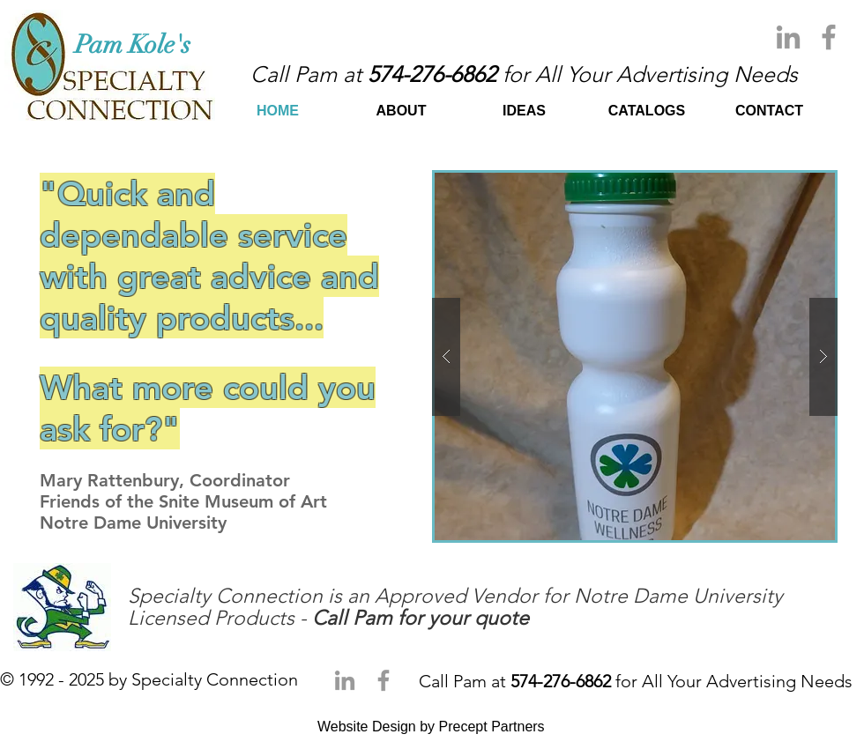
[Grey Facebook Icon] (828, 37)
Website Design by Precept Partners (431, 726)
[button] (635, 356)
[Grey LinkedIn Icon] (788, 37)
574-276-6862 (432, 74)
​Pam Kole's (136, 44)
